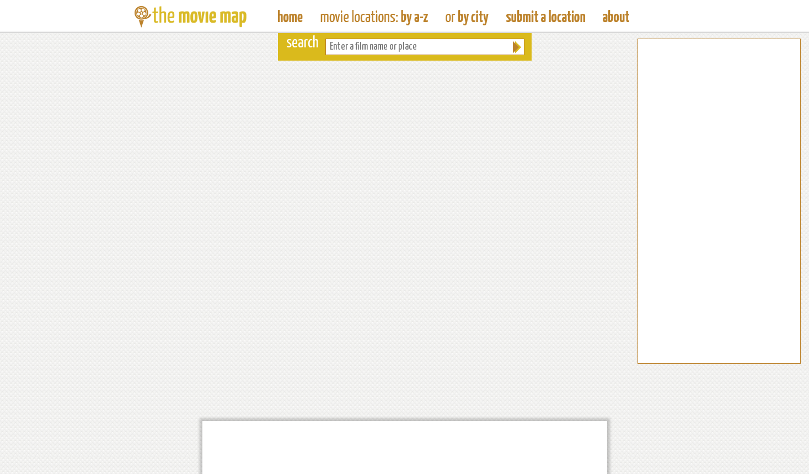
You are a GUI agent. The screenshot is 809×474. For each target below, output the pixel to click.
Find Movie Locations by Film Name (374, 16)
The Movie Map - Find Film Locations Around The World (290, 16)
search (302, 43)
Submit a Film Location (545, 16)
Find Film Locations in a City (467, 16)
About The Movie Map (616, 16)
